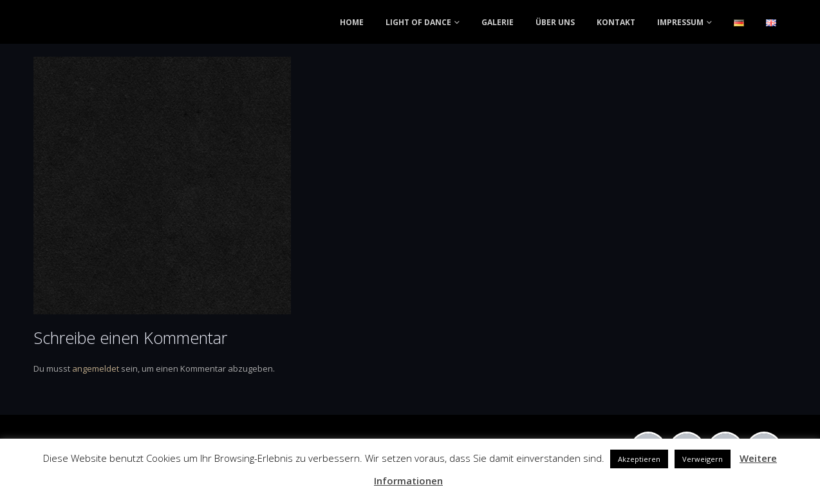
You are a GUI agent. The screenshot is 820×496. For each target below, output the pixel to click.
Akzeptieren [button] (639, 459)
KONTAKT (616, 22)
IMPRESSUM (680, 22)
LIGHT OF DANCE (418, 22)
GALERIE (497, 22)
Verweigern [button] (702, 459)
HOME (352, 22)
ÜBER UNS (555, 22)
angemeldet (95, 368)
